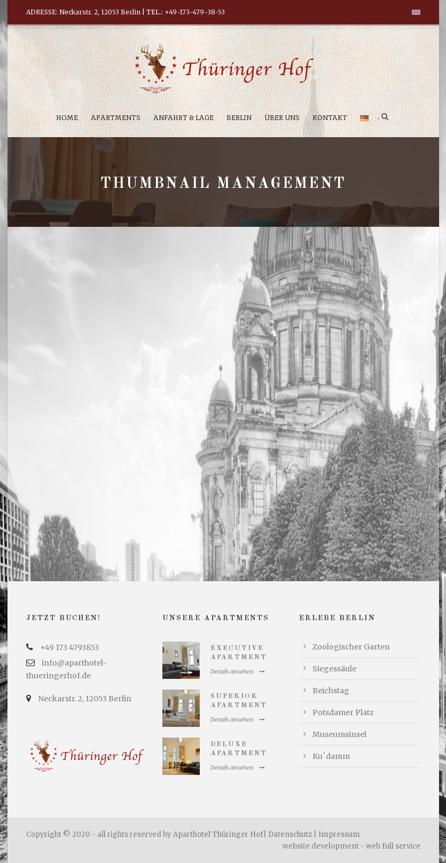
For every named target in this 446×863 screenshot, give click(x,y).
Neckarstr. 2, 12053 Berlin (84, 698)
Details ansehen (237, 671)
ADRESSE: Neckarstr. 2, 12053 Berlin (83, 12)
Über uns (282, 117)
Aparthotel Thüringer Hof (218, 834)
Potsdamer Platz (343, 712)
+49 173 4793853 (69, 647)
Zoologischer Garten (351, 647)
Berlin (239, 117)
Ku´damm (331, 756)
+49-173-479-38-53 (195, 12)
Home (67, 117)
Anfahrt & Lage (183, 117)
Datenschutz (290, 834)
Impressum (339, 834)
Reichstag (330, 690)
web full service (393, 846)
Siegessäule (334, 669)
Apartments (115, 117)
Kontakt (329, 117)
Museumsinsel (339, 734)
